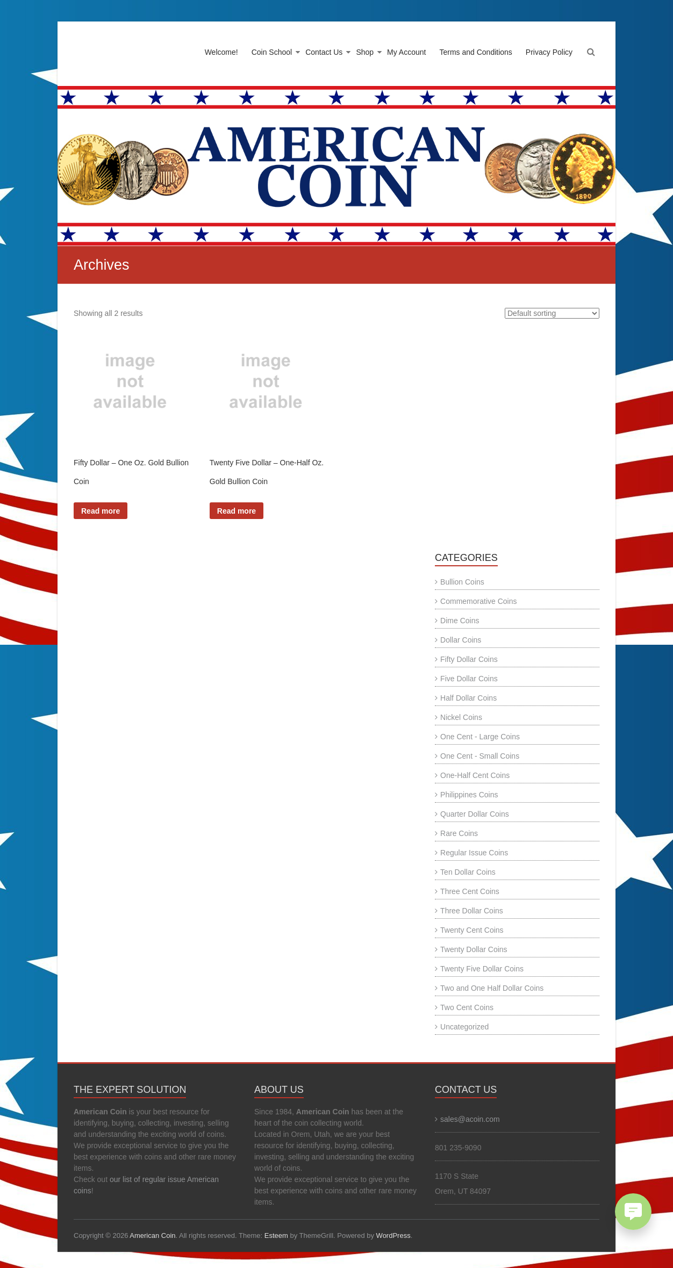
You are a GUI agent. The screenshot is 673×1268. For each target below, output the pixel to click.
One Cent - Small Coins (479, 756)
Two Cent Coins (466, 1007)
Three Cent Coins (469, 891)
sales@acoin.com (470, 1119)
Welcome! (221, 52)
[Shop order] (552, 313)
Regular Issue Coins (474, 852)
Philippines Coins (469, 794)
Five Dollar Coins (469, 678)
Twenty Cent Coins (472, 930)
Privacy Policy (549, 52)
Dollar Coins (460, 640)
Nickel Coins (461, 717)
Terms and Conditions (475, 52)
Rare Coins (459, 833)
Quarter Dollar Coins (474, 814)
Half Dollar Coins (468, 698)
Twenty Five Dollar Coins (482, 968)
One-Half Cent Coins (475, 775)
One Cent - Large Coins (480, 736)
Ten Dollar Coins (468, 872)
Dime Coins (459, 620)
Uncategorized (464, 1026)
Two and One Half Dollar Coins (491, 988)
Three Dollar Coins (471, 910)
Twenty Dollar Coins (473, 949)
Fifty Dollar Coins (469, 659)
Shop (365, 52)
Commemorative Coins (478, 601)
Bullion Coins (462, 582)
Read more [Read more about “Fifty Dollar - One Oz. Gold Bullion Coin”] (100, 511)
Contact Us (323, 52)
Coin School (272, 52)
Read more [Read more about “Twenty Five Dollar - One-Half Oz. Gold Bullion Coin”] (236, 511)
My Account (406, 52)
